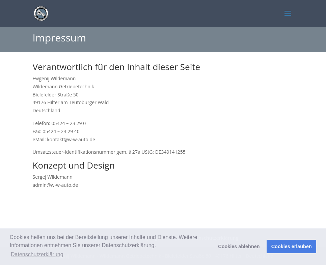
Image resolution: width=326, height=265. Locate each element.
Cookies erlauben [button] (291, 246)
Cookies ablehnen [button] (239, 246)
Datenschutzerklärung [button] (37, 254)
